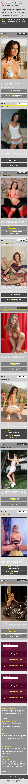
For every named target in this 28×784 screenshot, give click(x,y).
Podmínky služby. (23, 782)
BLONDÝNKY (13, 21)
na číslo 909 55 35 (14, 96)
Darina (3, 33)
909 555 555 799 (14, 498)
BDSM (20, 19)
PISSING (23, 21)
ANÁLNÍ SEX (9, 19)
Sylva (3, 377)
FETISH (8, 21)
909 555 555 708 (14, 91)
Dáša (3, 240)
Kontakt (23, 26)
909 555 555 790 (14, 295)
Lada (3, 104)
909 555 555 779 (14, 227)
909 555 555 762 (14, 159)
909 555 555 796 (14, 431)
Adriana (4, 172)
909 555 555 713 (14, 630)
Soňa (3, 444)
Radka (3, 580)
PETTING (4, 23)
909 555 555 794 (14, 364)
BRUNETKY (18, 21)
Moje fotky (22, 33)
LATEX (23, 19)
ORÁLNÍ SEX (15, 19)
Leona (3, 512)
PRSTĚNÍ (4, 21)
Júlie (3, 308)
